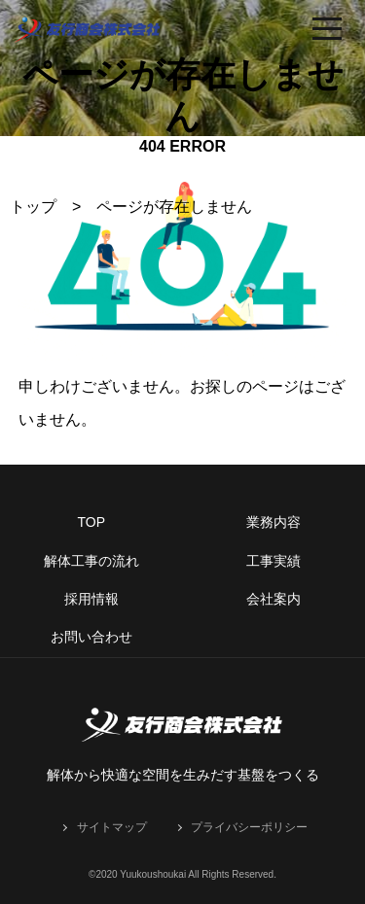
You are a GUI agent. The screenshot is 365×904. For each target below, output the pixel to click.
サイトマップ (112, 827)
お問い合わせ (91, 636)
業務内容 (273, 522)
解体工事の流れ (91, 561)
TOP (91, 522)
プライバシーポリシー (249, 827)
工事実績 (273, 561)
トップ (33, 206)
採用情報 (91, 599)
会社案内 (273, 599)
